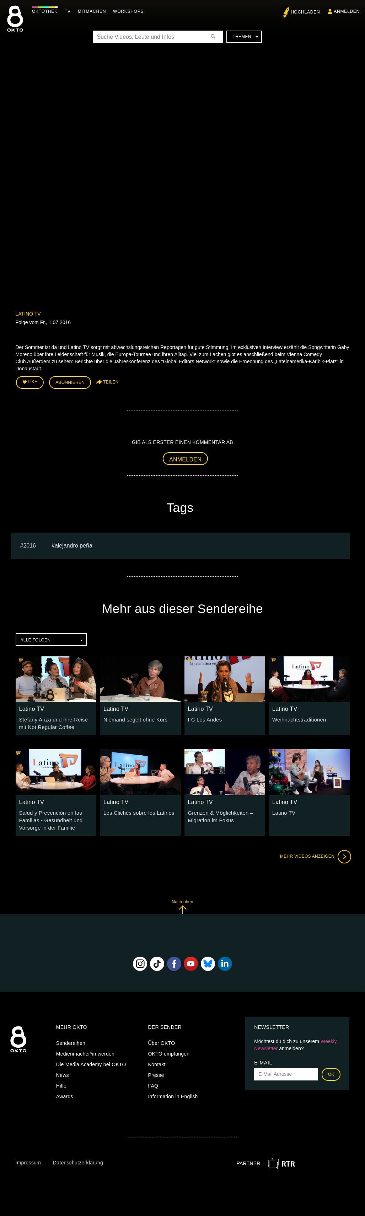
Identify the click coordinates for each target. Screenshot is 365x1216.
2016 (29, 544)
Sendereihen (70, 1040)
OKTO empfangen (168, 1050)
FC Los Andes (204, 718)
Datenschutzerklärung (78, 1159)
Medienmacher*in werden (85, 1050)
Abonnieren (70, 382)
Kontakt (156, 1061)
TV (69, 11)
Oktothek (46, 11)
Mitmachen (94, 11)
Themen (245, 36)
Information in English (173, 1093)
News (62, 1072)
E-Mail (263, 1059)
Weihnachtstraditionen (297, 718)
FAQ (153, 1082)
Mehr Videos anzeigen (314, 853)
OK (331, 1071)
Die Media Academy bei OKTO (91, 1061)
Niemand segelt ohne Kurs (133, 718)
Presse (156, 1072)
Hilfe (61, 1082)
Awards (64, 1093)
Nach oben (182, 903)
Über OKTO (161, 1040)
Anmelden (185, 458)
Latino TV (28, 314)
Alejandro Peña (73, 544)
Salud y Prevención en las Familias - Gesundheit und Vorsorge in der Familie (49, 818)
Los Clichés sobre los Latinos (137, 811)
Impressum (28, 1159)
